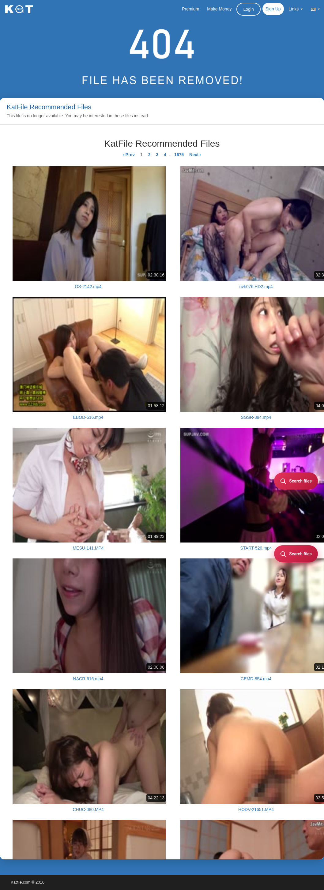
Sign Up (273, 8)
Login (248, 9)
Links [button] (296, 8)
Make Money (219, 8)
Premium (190, 8)
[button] (315, 9)
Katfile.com (20, 882)
